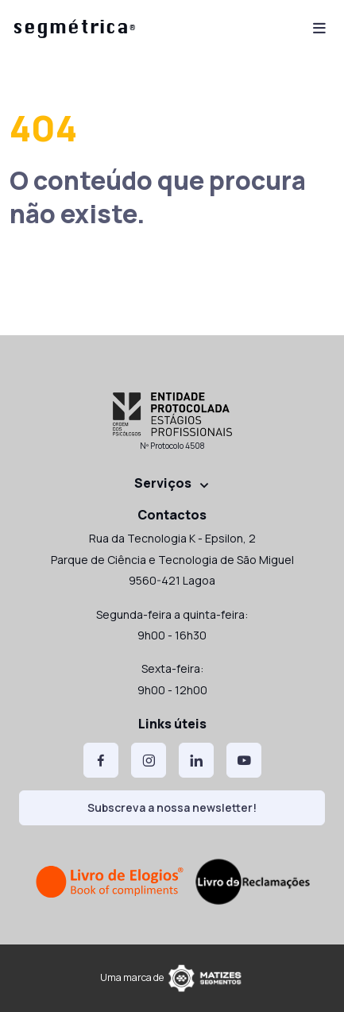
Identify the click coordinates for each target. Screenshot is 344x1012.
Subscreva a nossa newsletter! (172, 807)
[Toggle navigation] (319, 26)
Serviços (162, 483)
